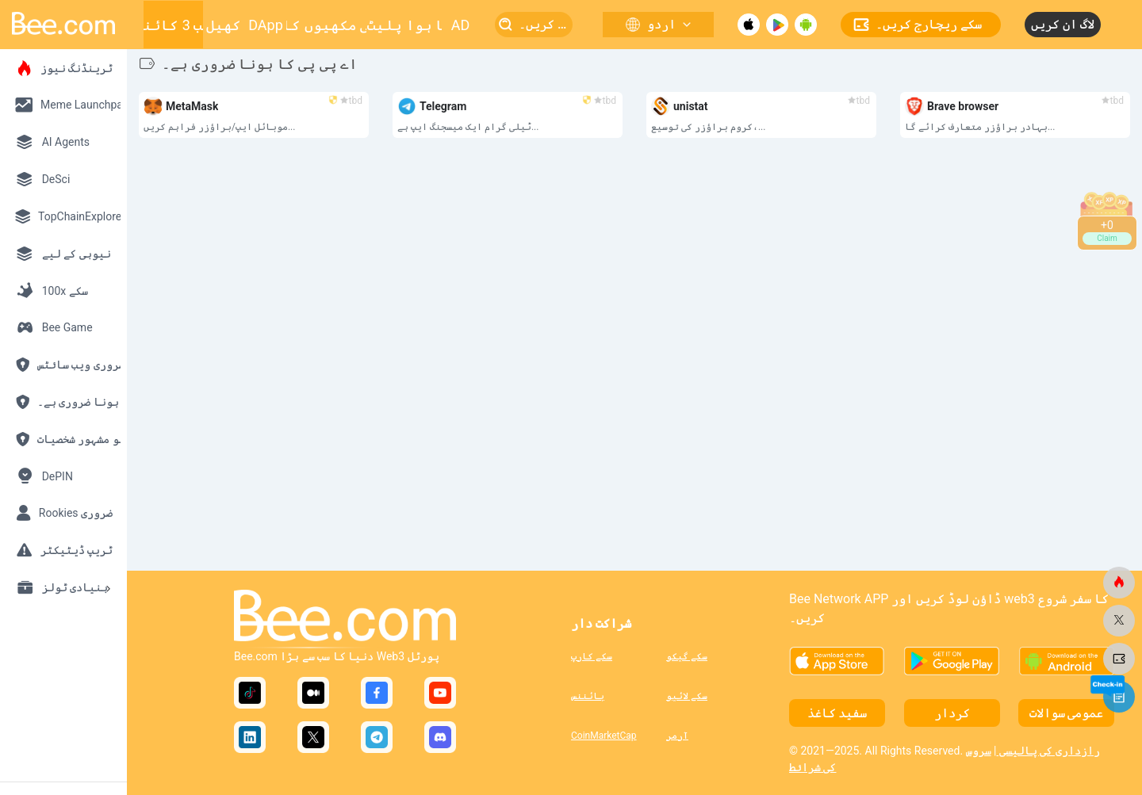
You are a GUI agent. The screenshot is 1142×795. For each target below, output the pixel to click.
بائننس (587, 695)
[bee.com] (1119, 582)
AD (460, 25)
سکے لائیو (686, 695)
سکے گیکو (686, 656)
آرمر (677, 735)
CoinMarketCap (604, 735)
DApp (265, 25)
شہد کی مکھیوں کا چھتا (326, 25)
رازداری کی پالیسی (1047, 750)
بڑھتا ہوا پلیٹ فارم (404, 25)
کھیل (223, 25)
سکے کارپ (591, 656)
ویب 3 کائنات (173, 25)
